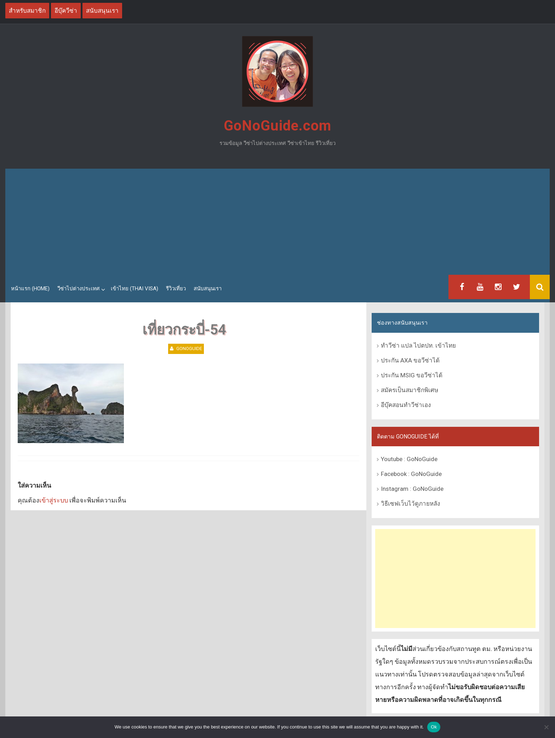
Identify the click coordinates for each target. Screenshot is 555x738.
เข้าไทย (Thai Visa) (134, 288)
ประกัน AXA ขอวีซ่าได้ (410, 360)
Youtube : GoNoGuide (409, 459)
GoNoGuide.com (277, 125)
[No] (546, 727)
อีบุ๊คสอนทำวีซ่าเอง (406, 404)
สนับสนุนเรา (208, 288)
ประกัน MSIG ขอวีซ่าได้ (411, 375)
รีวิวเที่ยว (176, 288)
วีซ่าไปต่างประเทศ (78, 288)
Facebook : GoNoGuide (411, 473)
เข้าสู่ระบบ (53, 500)
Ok (434, 727)
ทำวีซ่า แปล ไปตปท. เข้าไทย (418, 345)
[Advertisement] (277, 221)
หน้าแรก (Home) (30, 288)
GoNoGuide (189, 348)
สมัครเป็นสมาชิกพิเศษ (409, 390)
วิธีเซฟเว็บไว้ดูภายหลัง (410, 503)
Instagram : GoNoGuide (412, 488)
